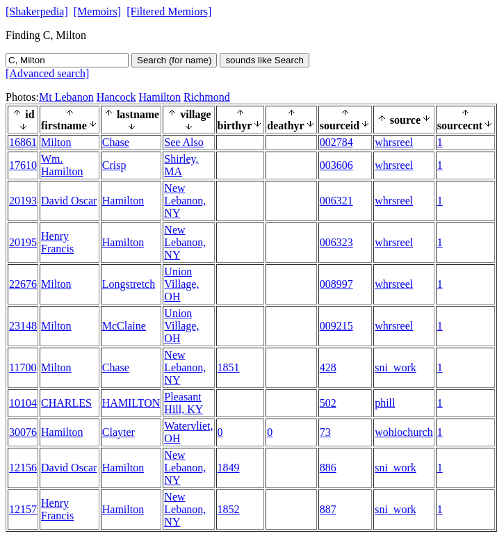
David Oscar (69, 200)
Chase (115, 142)
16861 (23, 142)
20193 (23, 200)
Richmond (207, 97)
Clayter (118, 432)
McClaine (124, 326)
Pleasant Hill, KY (183, 403)
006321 (336, 200)
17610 (23, 165)
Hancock (116, 97)
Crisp (114, 165)
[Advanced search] (47, 73)
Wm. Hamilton (62, 165)
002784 (336, 142)
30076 (23, 432)
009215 (336, 326)
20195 (23, 242)
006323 (336, 242)
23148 (23, 326)
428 (328, 367)
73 (325, 432)
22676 (23, 284)
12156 (23, 467)
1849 (229, 467)
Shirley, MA (181, 165)
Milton (56, 142)
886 (328, 467)
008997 (336, 284)
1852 (229, 509)
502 (328, 403)
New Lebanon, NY (185, 200)
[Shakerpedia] (37, 11)
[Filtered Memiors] (169, 11)
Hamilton (160, 97)
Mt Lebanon (66, 97)
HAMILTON (131, 403)
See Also (183, 142)
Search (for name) (174, 60)
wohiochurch (404, 432)
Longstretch (128, 284)
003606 (336, 165)
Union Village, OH (181, 284)
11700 (22, 367)
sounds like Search (264, 60)
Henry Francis (57, 242)
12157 (23, 509)
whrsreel (394, 142)
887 (328, 509)
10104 (23, 403)
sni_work (395, 367)
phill (385, 403)
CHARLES (66, 403)
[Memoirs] (97, 11)
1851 (229, 367)
